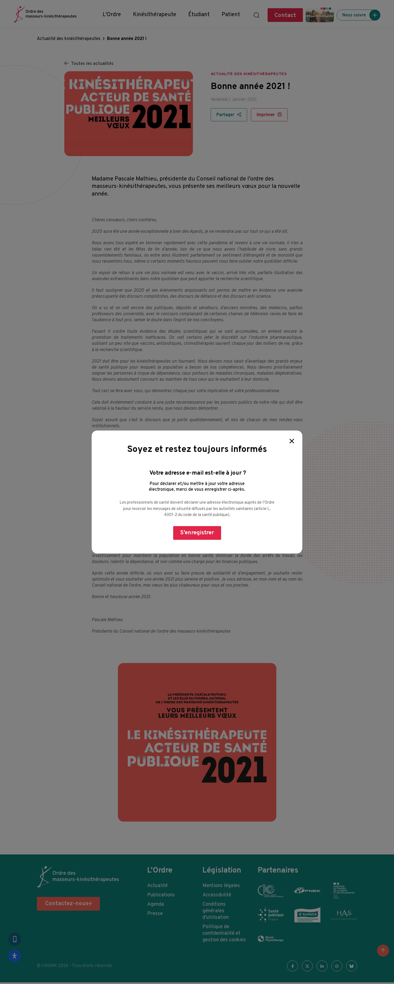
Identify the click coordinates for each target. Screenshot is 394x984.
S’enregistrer (197, 533)
